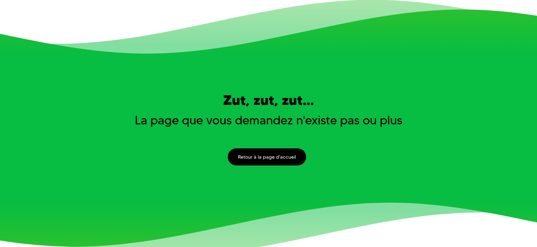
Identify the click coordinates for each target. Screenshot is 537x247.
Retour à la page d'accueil (267, 157)
